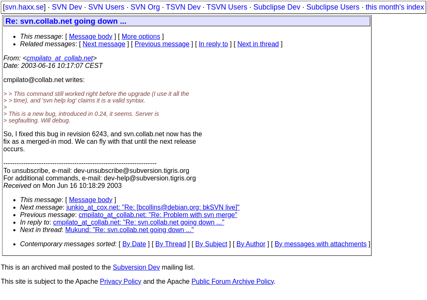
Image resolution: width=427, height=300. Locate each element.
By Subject (211, 244)
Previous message (162, 44)
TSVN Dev (183, 7)
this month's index (395, 7)
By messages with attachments (321, 244)
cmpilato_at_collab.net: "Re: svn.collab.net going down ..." (138, 222)
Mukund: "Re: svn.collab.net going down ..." (129, 229)
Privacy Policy (120, 281)
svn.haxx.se (24, 7)
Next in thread (258, 44)
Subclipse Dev (277, 7)
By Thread (171, 244)
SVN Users (106, 7)
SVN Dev (67, 7)
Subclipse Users (332, 7)
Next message (104, 44)
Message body (90, 36)
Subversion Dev (136, 267)
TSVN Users (226, 7)
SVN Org (145, 7)
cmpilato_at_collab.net (60, 58)
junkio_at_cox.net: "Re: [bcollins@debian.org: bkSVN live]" (152, 207)
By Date (134, 244)
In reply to (213, 44)
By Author (250, 244)
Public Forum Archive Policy (232, 281)
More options (141, 36)
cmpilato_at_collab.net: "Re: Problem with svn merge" (158, 214)
